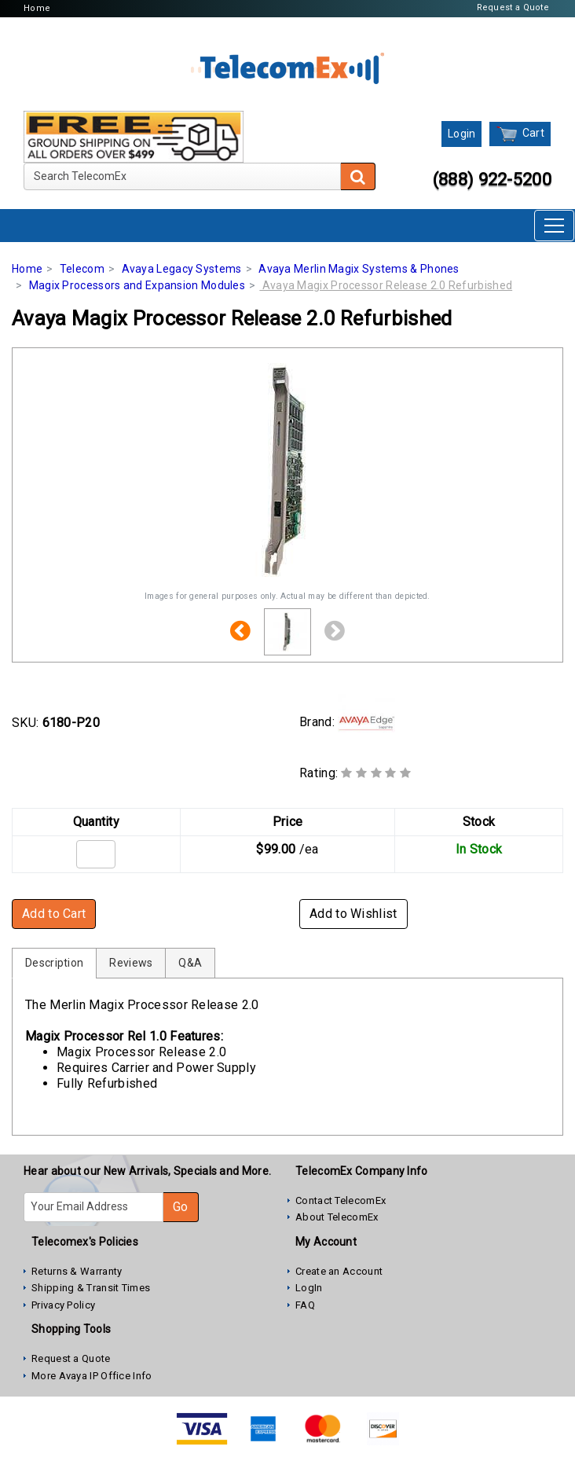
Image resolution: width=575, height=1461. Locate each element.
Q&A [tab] (190, 962)
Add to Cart (54, 913)
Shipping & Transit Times (90, 1288)
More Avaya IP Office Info (91, 1376)
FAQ (305, 1305)
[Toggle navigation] (554, 225)
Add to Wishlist (353, 913)
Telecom (82, 268)
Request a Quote (513, 7)
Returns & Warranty (76, 1271)
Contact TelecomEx (340, 1200)
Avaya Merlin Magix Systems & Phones (359, 268)
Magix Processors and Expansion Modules (137, 285)
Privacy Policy (63, 1305)
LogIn (309, 1288)
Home (37, 8)
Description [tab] (54, 962)
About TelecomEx (337, 1217)
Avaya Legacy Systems (182, 268)
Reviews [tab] (130, 962)
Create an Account (339, 1271)
